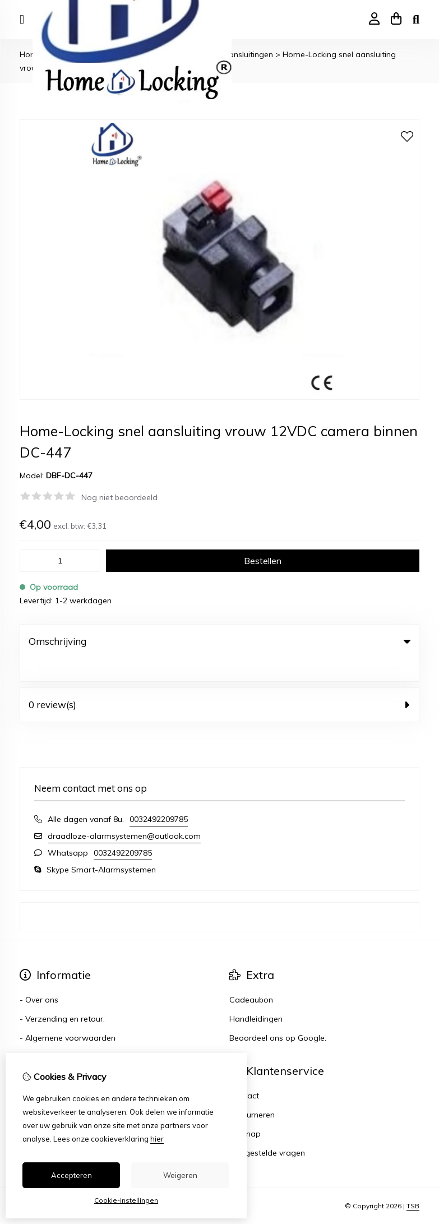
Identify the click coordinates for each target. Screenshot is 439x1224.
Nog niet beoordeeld (119, 497)
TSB (412, 1183)
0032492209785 (159, 796)
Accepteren (71, 1175)
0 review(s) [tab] (219, 681)
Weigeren (180, 1175)
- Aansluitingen (245, 54)
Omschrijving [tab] (219, 641)
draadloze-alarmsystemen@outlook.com (124, 813)
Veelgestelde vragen (267, 1130)
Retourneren (252, 1092)
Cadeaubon (251, 977)
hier (157, 1138)
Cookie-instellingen (126, 1200)
